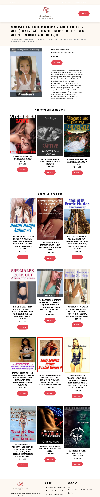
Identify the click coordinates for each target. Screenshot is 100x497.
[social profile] (18, 2)
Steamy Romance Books (55, 494)
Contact (84, 13)
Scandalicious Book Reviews (56, 487)
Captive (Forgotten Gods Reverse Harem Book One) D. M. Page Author (50, 161)
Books (62, 49)
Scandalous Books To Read (56, 491)
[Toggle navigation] (12, 13)
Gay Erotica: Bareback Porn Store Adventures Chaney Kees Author (50, 448)
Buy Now (57, 62)
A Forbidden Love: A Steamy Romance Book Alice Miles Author (22, 158)
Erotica (66, 49)
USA (65, 2)
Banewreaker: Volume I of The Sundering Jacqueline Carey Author (77, 161)
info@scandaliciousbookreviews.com (78, 2)
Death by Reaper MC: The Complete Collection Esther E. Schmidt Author (77, 453)
